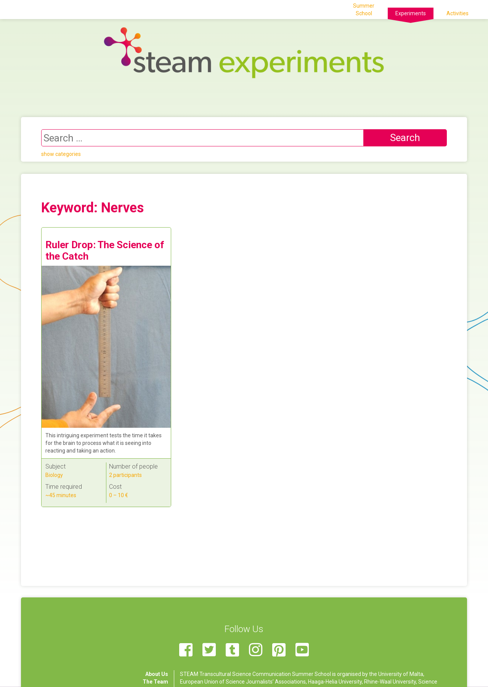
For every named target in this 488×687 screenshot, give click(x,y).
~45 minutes (60, 495)
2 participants (125, 475)
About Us (156, 674)
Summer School (363, 9)
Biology (54, 475)
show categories (61, 154)
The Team (155, 682)
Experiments (410, 13)
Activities (457, 13)
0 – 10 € (118, 495)
